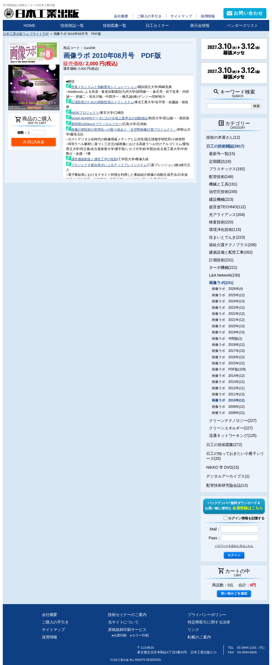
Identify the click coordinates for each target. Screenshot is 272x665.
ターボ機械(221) (223, 267)
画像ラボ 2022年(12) (228, 314)
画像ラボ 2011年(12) (228, 394)
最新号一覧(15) (222, 153)
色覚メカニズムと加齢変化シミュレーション (104, 87)
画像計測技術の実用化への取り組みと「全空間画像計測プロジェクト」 (124, 129)
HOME (29, 25)
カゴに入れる (33, 142)
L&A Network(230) (224, 275)
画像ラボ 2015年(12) (228, 363)
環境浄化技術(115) (225, 229)
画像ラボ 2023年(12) (228, 308)
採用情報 (208, 16)
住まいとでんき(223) (227, 237)
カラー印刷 (137, 635)
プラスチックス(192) (227, 169)
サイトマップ (181, 16)
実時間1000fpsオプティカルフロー (96, 124)
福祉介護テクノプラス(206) (232, 245)
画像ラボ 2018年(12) (228, 345)
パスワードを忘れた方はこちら (234, 545)
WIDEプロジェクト (85, 112)
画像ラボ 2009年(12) (228, 407)
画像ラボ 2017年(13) (228, 351)
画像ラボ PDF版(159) (229, 369)
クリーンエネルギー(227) (231, 428)
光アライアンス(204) (227, 214)
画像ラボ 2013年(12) (228, 382)
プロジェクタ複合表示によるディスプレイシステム (109, 165)
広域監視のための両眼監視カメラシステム (102, 102)
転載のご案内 (199, 637)
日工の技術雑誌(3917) (225, 146)
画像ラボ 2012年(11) (228, 388)
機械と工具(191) (223, 184)
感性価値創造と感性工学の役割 (94, 159)
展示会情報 (200, 25)
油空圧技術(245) (223, 191)
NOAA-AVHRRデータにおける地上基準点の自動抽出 (109, 118)
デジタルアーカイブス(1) (228, 476)
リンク (193, 629)
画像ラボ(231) (221, 282)
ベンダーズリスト (242, 25)
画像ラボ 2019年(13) (228, 332)
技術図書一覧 (114, 25)
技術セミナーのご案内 (127, 614)
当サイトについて (123, 622)
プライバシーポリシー (207, 614)
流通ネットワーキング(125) (232, 435)
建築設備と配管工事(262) (231, 252)
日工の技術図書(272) (224, 444)
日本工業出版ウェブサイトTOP (26, 33)
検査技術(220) (221, 222)
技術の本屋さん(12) (223, 137)
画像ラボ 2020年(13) (228, 326)
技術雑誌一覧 (72, 25)
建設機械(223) (221, 199)
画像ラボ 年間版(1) (227, 339)
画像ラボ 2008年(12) (228, 413)
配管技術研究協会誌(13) (227, 485)
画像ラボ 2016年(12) (228, 357)
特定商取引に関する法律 (209, 622)
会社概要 (121, 16)
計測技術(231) (221, 260)
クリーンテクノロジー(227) (232, 420)
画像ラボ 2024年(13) (228, 301)
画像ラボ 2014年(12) (228, 376)
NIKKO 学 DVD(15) (222, 467)
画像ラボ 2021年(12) (228, 320)
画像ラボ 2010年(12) (228, 400)
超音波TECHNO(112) (227, 207)
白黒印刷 (117, 635)
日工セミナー (157, 25)
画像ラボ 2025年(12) (228, 295)
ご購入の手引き (149, 16)
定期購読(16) (220, 161)
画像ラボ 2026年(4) (227, 289)
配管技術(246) (221, 176)
